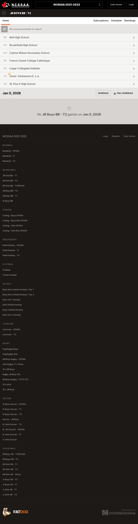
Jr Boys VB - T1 (10, 484)
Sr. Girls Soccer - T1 (12, 434)
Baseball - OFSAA (11, 151)
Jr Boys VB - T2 (10, 479)
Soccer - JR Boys (11, 419)
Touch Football (10, 275)
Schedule (116, 20)
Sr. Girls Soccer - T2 (12, 424)
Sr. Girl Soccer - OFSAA (14, 429)
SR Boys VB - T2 (10, 459)
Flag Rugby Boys (10, 349)
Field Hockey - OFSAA (13, 245)
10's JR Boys (8, 389)
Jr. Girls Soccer (10, 439)
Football (6, 270)
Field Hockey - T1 (11, 250)
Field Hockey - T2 (11, 255)
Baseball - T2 (9, 161)
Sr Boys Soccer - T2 (12, 414)
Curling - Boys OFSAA (13, 215)
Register (116, 136)
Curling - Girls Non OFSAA (15, 230)
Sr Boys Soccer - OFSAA (14, 404)
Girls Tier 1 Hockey (11, 299)
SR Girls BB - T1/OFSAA (13, 186)
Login (131, 4)
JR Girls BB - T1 (10, 175)
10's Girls (7, 384)
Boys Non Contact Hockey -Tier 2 (18, 294)
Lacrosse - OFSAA (11, 329)
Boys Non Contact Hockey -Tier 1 (18, 289)
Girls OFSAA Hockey (12, 305)
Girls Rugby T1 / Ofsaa (13, 364)
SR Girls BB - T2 (10, 180)
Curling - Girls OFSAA (13, 225)
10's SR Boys (9, 369)
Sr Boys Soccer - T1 (12, 409)
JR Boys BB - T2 (10, 191)
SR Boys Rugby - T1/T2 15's (16, 379)
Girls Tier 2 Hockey (12, 315)
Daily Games (116, 4)
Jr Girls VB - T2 (10, 494)
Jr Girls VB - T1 (10, 489)
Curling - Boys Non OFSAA (15, 220)
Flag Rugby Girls (10, 354)
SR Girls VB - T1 (10, 464)
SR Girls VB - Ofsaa (12, 474)
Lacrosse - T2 (9, 334)
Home (6, 20)
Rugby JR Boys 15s (11, 374)
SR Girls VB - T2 (10, 469)
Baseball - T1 (9, 156)
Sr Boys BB (8, 201)
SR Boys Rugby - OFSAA (14, 359)
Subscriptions (101, 20)
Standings (129, 20)
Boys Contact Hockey (13, 310)
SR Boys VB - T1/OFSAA (14, 454)
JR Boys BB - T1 (10, 196)
